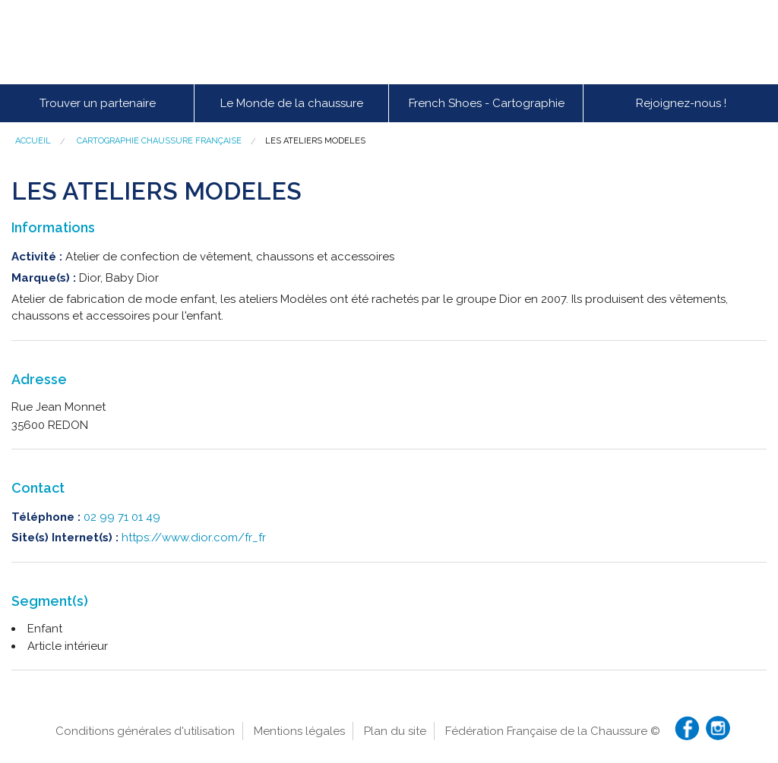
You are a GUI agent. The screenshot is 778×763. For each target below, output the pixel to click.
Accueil (33, 141)
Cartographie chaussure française (159, 141)
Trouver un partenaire (98, 103)
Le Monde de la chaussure (291, 103)
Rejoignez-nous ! (681, 103)
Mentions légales (299, 731)
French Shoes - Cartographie (487, 103)
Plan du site (395, 731)
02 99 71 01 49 (122, 517)
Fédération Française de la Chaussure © (552, 731)
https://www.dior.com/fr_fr (194, 537)
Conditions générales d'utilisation (145, 731)
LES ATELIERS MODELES (315, 141)
